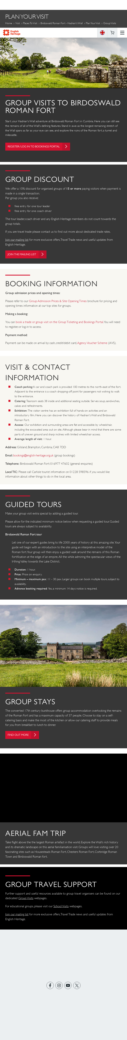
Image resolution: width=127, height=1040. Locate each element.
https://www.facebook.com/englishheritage (50, 988)
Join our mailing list (16, 241)
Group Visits (25, 901)
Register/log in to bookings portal (41, 147)
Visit (17, 23)
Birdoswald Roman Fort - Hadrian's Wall (62, 23)
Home (8, 23)
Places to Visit (30, 23)
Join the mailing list (28, 256)
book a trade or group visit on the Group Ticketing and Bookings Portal (59, 324)
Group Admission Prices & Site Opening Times (58, 303)
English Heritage (12, 5)
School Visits (61, 909)
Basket (112, 5)
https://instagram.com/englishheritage (59, 988)
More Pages (13, 31)
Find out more (24, 737)
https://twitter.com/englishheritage (77, 988)
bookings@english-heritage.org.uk (33, 457)
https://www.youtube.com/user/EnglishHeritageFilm (68, 988)
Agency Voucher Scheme (92, 345)
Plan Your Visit (93, 23)
